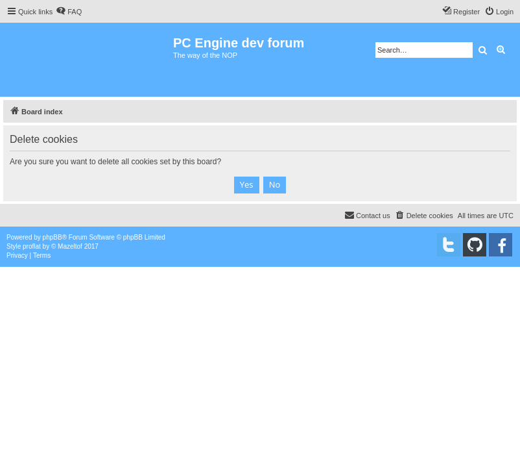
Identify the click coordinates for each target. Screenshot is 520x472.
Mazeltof (70, 246)
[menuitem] (69, 11)
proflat (32, 246)
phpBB (52, 237)
